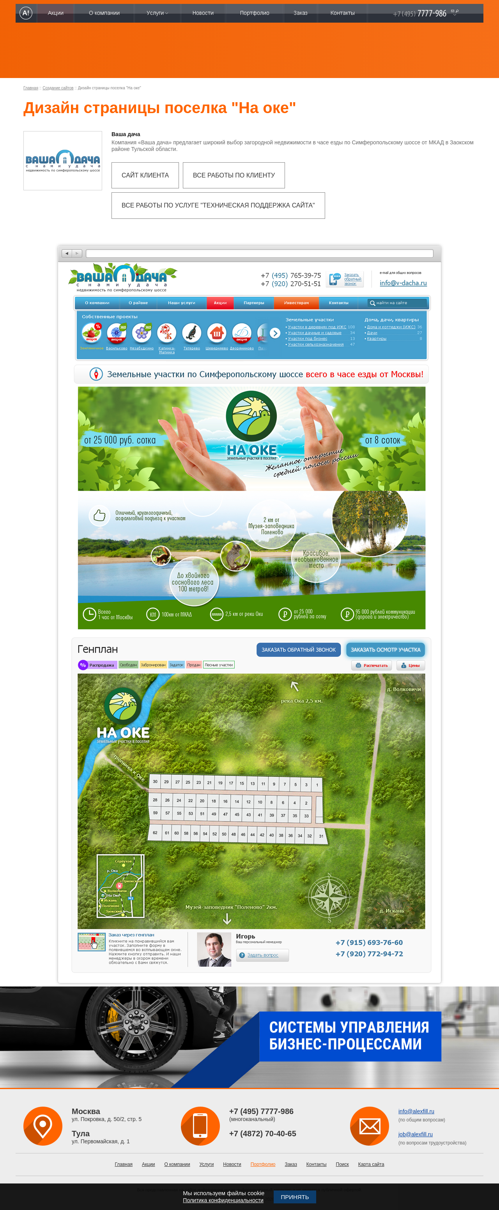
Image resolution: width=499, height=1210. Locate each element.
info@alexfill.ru (416, 1111)
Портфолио (263, 1164)
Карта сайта (371, 1164)
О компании (177, 1164)
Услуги (207, 1164)
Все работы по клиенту (234, 175)
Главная (30, 88)
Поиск (342, 1164)
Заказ (291, 1164)
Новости (232, 1164)
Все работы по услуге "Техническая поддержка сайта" (218, 205)
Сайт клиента (145, 175)
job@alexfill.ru (415, 1134)
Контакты (316, 1164)
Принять (295, 1197)
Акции (148, 1164)
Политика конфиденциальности (223, 1200)
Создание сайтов (57, 88)
